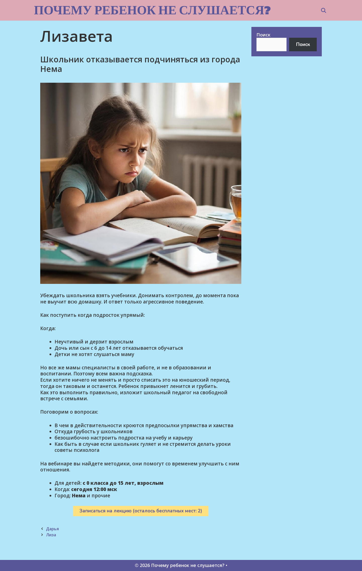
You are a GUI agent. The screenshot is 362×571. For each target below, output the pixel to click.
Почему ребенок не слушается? (152, 10)
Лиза (51, 535)
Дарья (52, 529)
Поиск (263, 35)
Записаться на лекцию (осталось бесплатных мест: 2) (140, 511)
